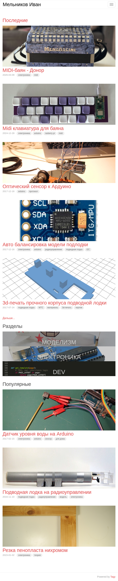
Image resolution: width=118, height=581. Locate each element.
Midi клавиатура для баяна (33, 128)
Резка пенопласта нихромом (35, 550)
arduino (37, 133)
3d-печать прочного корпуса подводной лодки (55, 303)
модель (63, 497)
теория (37, 555)
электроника (24, 75)
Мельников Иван (22, 4)
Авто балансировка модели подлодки (45, 244)
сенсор (48, 439)
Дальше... (9, 318)
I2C (88, 249)
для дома (60, 439)
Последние (15, 20)
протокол (33, 191)
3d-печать (67, 307)
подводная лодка (74, 249)
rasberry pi (50, 133)
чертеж (78, 307)
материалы (52, 307)
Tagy (112, 576)
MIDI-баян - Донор (23, 70)
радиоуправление (53, 249)
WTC (41, 307)
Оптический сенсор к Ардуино (37, 186)
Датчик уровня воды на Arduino (38, 434)
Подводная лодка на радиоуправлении (47, 492)
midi (36, 75)
